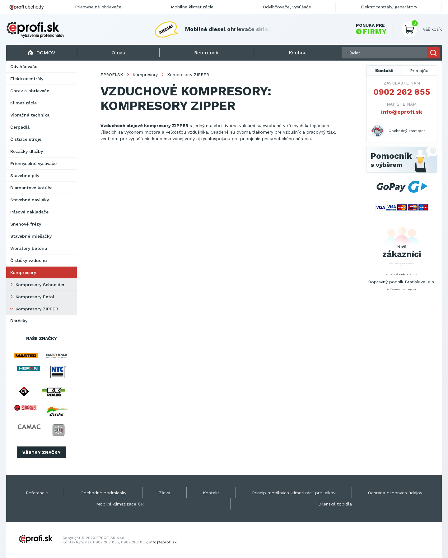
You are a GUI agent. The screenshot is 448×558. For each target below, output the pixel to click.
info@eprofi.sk (401, 111)
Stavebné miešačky (31, 236)
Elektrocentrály (26, 78)
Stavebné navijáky (29, 199)
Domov (41, 53)
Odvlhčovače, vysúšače (287, 6)
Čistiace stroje (25, 139)
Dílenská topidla (335, 503)
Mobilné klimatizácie (192, 6)
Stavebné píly (24, 175)
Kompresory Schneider (40, 284)
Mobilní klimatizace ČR (120, 503)
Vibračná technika (29, 114)
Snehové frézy (25, 224)
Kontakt (384, 70)
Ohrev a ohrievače (29, 90)
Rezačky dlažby (26, 151)
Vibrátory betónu (28, 248)
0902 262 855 (401, 92)
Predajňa (419, 70)
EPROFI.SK (111, 74)
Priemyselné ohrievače (98, 6)
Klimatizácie (23, 102)
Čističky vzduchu (28, 260)
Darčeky (18, 320)
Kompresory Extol (35, 296)
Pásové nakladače (29, 211)
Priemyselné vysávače (33, 163)
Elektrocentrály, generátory (389, 6)
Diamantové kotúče (31, 187)
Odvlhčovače (23, 66)
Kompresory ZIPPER (37, 308)
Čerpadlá (20, 127)
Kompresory (23, 272)
